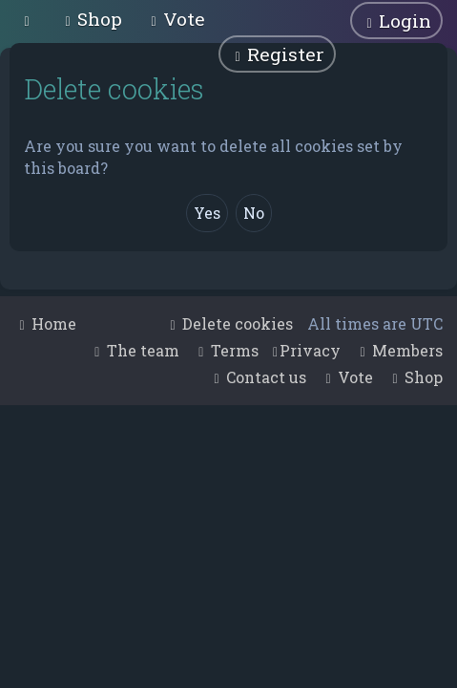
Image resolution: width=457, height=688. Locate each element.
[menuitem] (91, 18)
